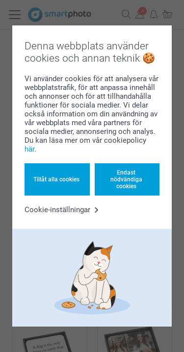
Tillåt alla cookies (56, 179)
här (29, 149)
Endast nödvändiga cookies (126, 179)
